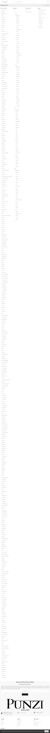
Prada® (3, 532)
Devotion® (3, 205)
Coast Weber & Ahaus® (5, 170)
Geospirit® (3, 307)
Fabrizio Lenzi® (4, 256)
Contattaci (40, 25)
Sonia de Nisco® (4, 599)
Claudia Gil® (4, 162)
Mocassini (18, 49)
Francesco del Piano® (5, 278)
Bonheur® (3, 123)
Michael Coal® (4, 446)
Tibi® (2, 624)
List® (2, 391)
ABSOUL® (3, 31)
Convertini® (3, 174)
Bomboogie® (4, 121)
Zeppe (17, 219)
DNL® (3, 217)
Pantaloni (18, 35)
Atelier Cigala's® (4, 82)
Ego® (3, 233)
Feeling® (3, 264)
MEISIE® (3, 438)
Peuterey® (3, 507)
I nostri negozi (41, 23)
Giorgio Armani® (4, 317)
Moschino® (3, 458)
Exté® (3, 250)
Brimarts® (3, 139)
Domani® (3, 219)
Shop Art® (3, 587)
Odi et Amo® (4, 485)
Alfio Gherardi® (4, 49)
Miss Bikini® (3, 450)
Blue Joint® (3, 113)
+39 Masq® (3, 21)
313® (2, 29)
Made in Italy (4, 411)
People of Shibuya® (5, 505)
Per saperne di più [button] (40, 731)
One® (3, 489)
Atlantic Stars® (4, 84)
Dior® (3, 213)
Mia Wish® (3, 444)
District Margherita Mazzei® (6, 215)
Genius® (3, 305)
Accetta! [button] (46, 731)
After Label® (4, 35)
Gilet (17, 27)
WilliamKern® (4, 669)
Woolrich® (3, 671)
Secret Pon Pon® (4, 581)
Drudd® (3, 225)
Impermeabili (18, 29)
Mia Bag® (3, 442)
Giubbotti (18, 21)
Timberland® (4, 626)
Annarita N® (4, 68)
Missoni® (3, 452)
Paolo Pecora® (4, 497)
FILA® (3, 270)
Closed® (3, 166)
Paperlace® (3, 499)
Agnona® (3, 37)
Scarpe (17, 45)
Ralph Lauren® (4, 540)
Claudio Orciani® (4, 164)
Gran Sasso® (4, 323)
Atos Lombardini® (4, 86)
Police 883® (3, 528)
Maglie (18, 33)
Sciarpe (18, 41)
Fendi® (3, 266)
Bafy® (3, 90)
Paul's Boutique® (4, 503)
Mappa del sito (41, 27)
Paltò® (3, 493)
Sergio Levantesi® (4, 583)
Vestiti (17, 172)
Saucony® (3, 577)
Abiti (17, 84)
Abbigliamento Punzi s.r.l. (8, 712)
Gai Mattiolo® (4, 297)
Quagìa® (3, 536)
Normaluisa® (4, 479)
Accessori (17, 39)
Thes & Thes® (4, 622)
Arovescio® (3, 74)
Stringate (17, 166)
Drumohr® (3, 227)
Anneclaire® (3, 70)
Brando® (3, 137)
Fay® (2, 260)
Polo (16, 131)
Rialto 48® (3, 544)
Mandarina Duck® (4, 415)
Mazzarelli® (3, 434)
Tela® (3, 618)
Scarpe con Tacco (18, 213)
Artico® (3, 76)
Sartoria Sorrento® (5, 573)
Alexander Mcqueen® (5, 45)
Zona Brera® (4, 677)
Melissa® (3, 440)
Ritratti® (3, 548)
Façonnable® (4, 258)
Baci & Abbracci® (4, 88)
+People (3, 23)
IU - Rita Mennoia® (5, 354)
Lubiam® (3, 403)
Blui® (2, 117)
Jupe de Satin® (4, 370)
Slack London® (4, 591)
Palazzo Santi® (4, 491)
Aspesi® (3, 80)
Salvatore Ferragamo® (5, 571)
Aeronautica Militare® (5, 33)
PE (14, 221)
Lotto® (3, 401)
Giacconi (18, 72)
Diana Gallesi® (4, 209)
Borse (17, 94)
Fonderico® (3, 272)
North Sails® (4, 481)
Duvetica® (3, 229)
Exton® (3, 252)
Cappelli (18, 43)
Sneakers (17, 162)
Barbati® (3, 94)
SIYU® (3, 589)
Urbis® (3, 644)
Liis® (2, 389)
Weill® (3, 663)
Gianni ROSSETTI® (4, 315)
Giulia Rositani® (4, 319)
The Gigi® (3, 620)
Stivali (17, 164)
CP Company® (4, 180)
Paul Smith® (3, 501)
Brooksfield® (4, 141)
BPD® (3, 133)
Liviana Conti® (4, 395)
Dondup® (3, 221)
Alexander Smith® (4, 47)
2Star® (3, 27)
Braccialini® (3, 135)
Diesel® (3, 211)
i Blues (3, 348)
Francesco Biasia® (4, 276)
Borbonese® (3, 127)
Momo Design (4, 456)
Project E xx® (4, 534)
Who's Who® (4, 667)
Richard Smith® (4, 546)
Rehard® (3, 542)
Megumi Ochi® (4, 436)
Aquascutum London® (5, 72)
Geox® (3, 309)
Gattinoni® (3, 303)
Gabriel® (3, 295)
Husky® (3, 346)
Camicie (18, 68)
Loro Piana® (4, 399)
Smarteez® (3, 593)
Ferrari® (3, 268)
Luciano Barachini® (5, 405)
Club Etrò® (3, 168)
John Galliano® (4, 366)
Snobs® (3, 595)
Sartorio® (3, 575)
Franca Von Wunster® (5, 274)
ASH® (3, 78)
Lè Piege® (3, 387)
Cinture (18, 88)
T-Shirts (17, 133)
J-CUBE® (3, 356)
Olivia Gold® (4, 487)
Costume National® (5, 178)
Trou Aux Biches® (4, 634)
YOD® (3, 673)
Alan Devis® (3, 39)
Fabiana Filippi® (4, 254)
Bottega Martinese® (5, 131)
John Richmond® (4, 368)
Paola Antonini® (4, 495)
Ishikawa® (3, 352)
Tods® (3, 630)
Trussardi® (3, 636)
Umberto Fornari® (4, 640)
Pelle (17, 37)
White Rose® (4, 665)
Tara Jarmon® (4, 616)
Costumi (17, 137)
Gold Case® (3, 321)
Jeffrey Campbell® (4, 362)
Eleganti (18, 47)
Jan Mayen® (3, 358)
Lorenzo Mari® (4, 397)
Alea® (3, 43)
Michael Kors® (4, 448)
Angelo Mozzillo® (4, 66)
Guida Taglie (40, 21)
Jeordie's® (3, 364)
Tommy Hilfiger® (4, 632)
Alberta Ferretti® (4, 41)
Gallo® (3, 299)
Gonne (18, 23)
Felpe (16, 113)
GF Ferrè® (3, 311)
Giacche (18, 25)
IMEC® (3, 350)
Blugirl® (3, 115)
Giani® (3, 313)
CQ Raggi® (3, 182)
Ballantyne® (3, 92)
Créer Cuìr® (3, 184)
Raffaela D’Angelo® (5, 538)
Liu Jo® (3, 393)
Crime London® (4, 186)
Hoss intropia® (4, 344)
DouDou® (3, 223)
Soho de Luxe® (4, 597)
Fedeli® (3, 262)
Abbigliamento (18, 66)
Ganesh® (3, 301)
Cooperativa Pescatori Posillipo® (7, 176)
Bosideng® (3, 129)
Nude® (3, 483)
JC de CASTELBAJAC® (5, 360)
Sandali (17, 160)
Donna (15, 168)
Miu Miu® (3, 454)
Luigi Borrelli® (4, 407)
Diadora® (3, 207)
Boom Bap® (3, 125)
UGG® (3, 638)
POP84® (3, 530)
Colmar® (3, 172)
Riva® (3, 550)
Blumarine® (3, 119)
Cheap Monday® (4, 158)
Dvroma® (3, 231)
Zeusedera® (3, 675)
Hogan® (3, 342)
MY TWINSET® (4, 462)
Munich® (3, 460)
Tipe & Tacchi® (4, 628)
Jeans (17, 31)
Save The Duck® (4, 579)
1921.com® (3, 25)
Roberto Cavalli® (4, 552)
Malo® (3, 413)
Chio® (3, 160)
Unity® (3, 642)
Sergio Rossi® (4, 585)
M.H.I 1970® (3, 409)
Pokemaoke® (4, 526)
